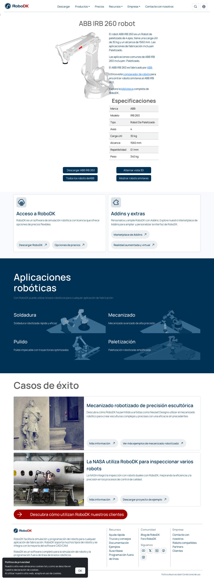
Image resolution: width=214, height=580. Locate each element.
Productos (81, 6)
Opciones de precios (67, 245)
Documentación (119, 543)
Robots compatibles (185, 543)
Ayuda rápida (117, 535)
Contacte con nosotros (159, 6)
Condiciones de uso (191, 574)
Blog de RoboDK (150, 535)
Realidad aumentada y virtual (132, 245)
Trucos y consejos (120, 539)
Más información (103, 443)
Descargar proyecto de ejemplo (142, 499)
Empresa (133, 6)
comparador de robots (136, 74)
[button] (203, 6)
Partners (178, 547)
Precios (99, 6)
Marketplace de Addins (128, 234)
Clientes (178, 551)
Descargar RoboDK (31, 245)
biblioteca (127, 89)
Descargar (63, 6)
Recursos (115, 6)
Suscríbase (116, 551)
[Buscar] (195, 6)
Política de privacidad (171, 574)
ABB (149, 67)
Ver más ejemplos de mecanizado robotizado (151, 443)
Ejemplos (114, 547)
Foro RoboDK (148, 539)
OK (80, 570)
